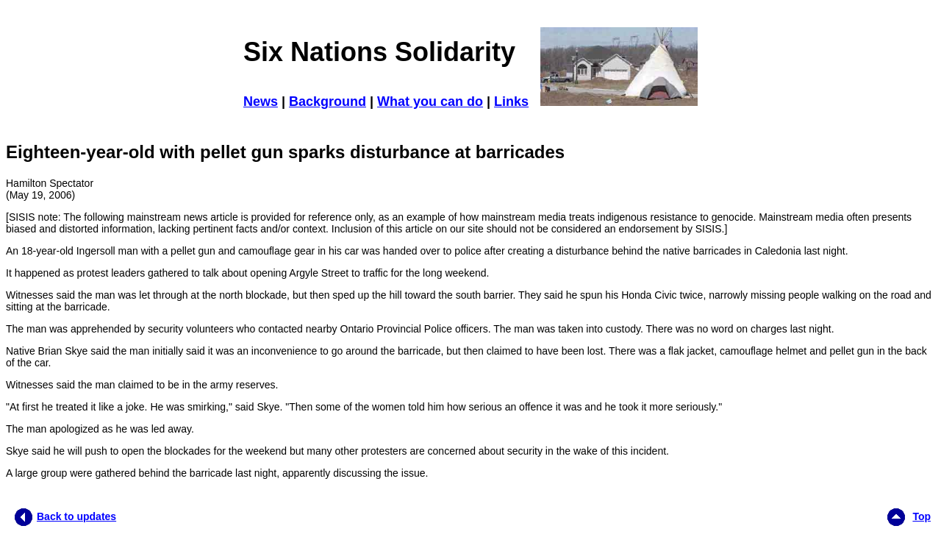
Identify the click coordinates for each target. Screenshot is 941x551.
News (260, 101)
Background (327, 101)
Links (511, 101)
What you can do (430, 101)
